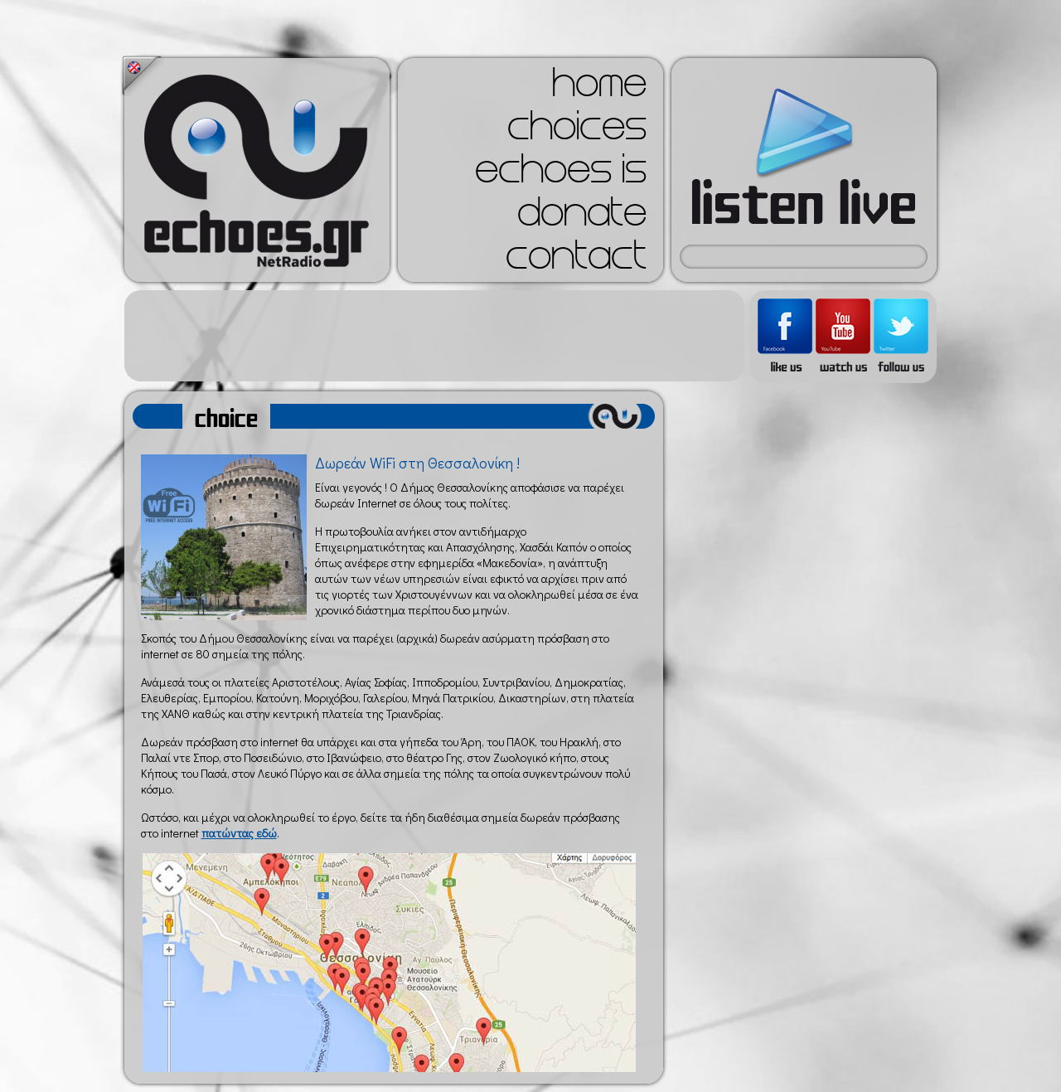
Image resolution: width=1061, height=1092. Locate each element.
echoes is (561, 174)
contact (576, 260)
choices (577, 131)
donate (582, 217)
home (599, 88)
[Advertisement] (434, 335)
